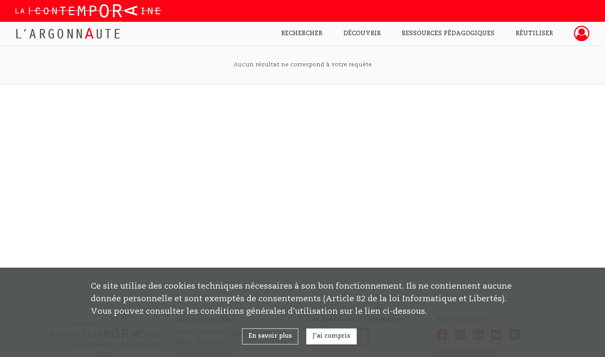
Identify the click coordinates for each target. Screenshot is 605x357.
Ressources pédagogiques (448, 33)
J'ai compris (331, 336)
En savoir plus (270, 336)
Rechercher (301, 33)
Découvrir (362, 33)
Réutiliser (534, 33)
